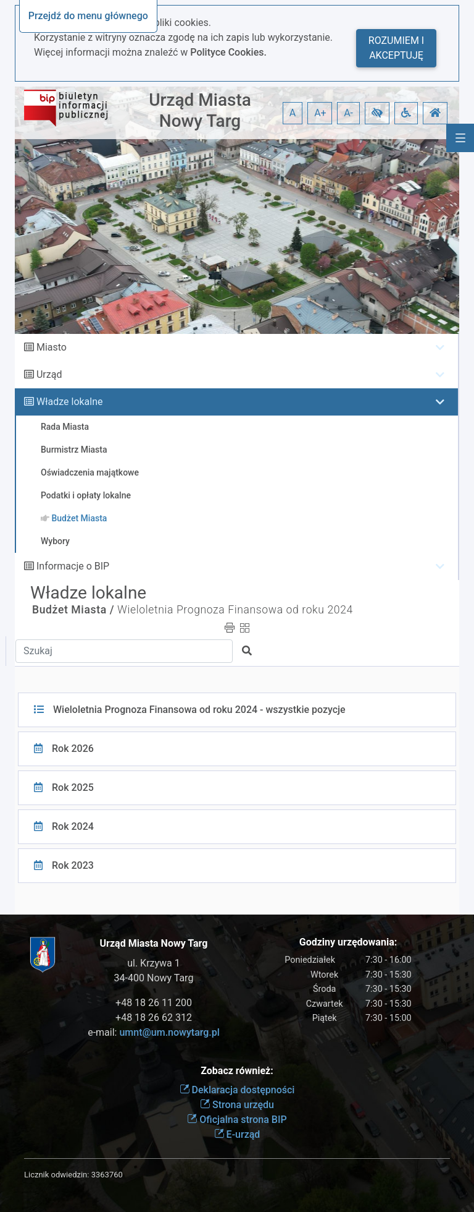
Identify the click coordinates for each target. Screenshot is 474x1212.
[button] (377, 113)
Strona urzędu (237, 1105)
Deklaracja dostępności (237, 1090)
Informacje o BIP (72, 566)
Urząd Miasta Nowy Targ (200, 110)
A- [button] (348, 113)
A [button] (292, 113)
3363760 (107, 1174)
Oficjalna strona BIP (236, 1119)
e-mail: (154, 1032)
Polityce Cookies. (228, 52)
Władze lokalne (69, 402)
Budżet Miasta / (73, 610)
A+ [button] (320, 113)
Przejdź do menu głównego (88, 16)
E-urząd (237, 1134)
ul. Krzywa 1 (153, 963)
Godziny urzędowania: (348, 942)
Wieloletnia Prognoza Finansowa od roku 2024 (235, 610)
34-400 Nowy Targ (154, 978)
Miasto (51, 347)
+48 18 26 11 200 (153, 1003)
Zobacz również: (237, 1071)
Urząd (49, 374)
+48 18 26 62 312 (153, 1017)
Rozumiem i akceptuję (396, 48)
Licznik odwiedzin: (56, 1174)
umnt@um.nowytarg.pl (169, 1032)
